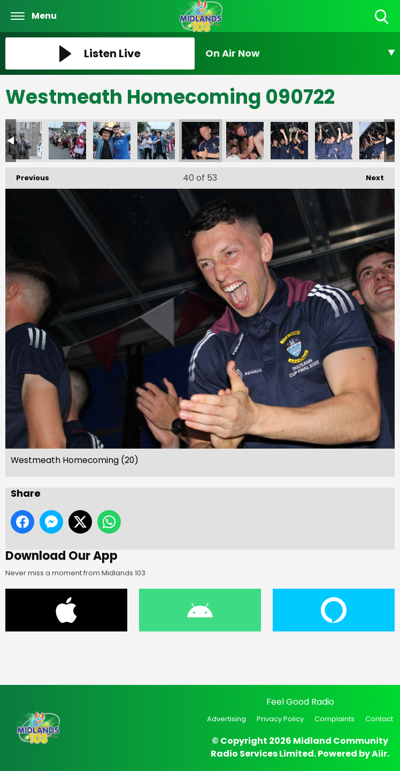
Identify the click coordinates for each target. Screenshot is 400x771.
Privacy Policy (280, 719)
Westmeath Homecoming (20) (200, 140)
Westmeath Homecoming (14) (111, 140)
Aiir (379, 753)
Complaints (334, 719)
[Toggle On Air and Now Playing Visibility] (300, 53)
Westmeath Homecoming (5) (23, 140)
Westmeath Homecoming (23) (245, 140)
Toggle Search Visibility (382, 17)
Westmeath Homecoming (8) (67, 140)
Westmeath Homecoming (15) (156, 140)
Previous (27, 175)
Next (369, 175)
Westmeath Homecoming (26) (333, 140)
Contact (379, 719)
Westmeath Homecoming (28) (378, 140)
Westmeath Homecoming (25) (289, 140)
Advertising (226, 719)
